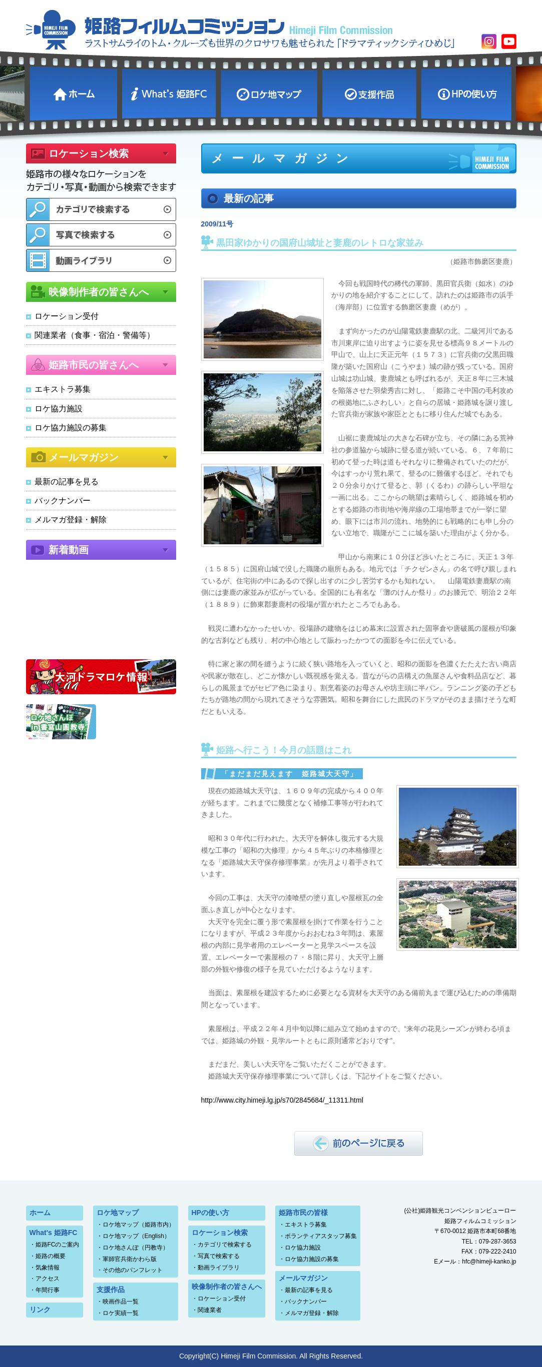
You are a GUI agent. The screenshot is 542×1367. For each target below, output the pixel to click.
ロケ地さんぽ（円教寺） (136, 1247)
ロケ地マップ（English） (136, 1236)
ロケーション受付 (67, 316)
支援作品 (370, 92)
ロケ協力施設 (59, 408)
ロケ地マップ (270, 92)
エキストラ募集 (63, 389)
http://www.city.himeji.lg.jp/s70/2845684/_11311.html (282, 1100)
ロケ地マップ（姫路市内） (139, 1224)
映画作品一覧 (121, 1301)
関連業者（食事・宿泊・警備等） (95, 335)
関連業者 (210, 1310)
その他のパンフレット (133, 1270)
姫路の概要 (51, 1256)
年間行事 (48, 1290)
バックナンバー (63, 500)
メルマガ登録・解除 (71, 519)
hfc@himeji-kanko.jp (489, 1261)
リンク (40, 1310)
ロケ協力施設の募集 (71, 427)
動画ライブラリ (219, 1267)
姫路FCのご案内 (58, 1244)
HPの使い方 (467, 92)
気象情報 (48, 1267)
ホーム (74, 92)
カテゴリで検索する (225, 1244)
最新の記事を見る (67, 481)
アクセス (48, 1278)
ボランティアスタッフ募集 (321, 1236)
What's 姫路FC (170, 92)
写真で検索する (219, 1256)
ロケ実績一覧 (121, 1313)
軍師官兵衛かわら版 (130, 1259)
